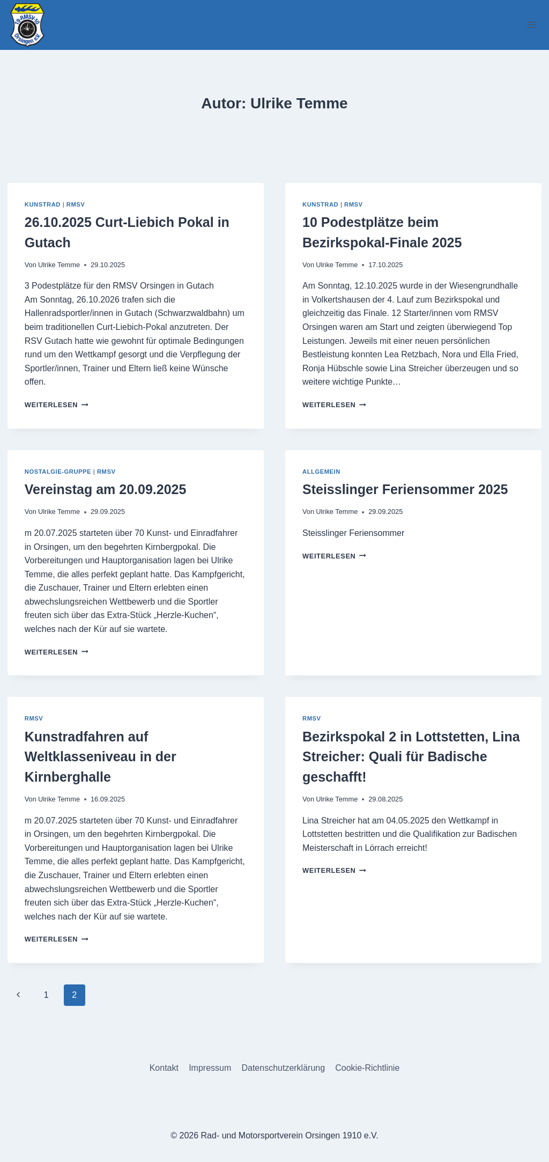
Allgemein (321, 471)
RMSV (75, 204)
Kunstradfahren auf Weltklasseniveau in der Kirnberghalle (100, 756)
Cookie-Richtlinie (367, 1067)
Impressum (210, 1067)
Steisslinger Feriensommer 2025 (405, 489)
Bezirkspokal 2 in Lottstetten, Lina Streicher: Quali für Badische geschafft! (411, 756)
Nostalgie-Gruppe (58, 471)
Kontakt (164, 1067)
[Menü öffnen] (531, 25)
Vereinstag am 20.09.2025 (106, 489)
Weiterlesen (56, 405)
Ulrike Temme (59, 265)
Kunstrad (43, 204)
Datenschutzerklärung (283, 1067)
